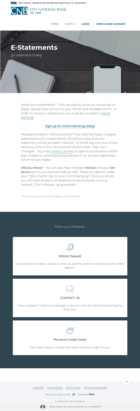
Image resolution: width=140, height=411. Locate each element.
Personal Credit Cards (70, 339)
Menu (55, 23)
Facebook (38, 387)
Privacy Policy (55, 387)
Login (85, 24)
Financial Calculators (95, 387)
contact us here (62, 151)
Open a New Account (111, 24)
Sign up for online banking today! (70, 126)
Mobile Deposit (70, 256)
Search (70, 24)
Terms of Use (73, 387)
